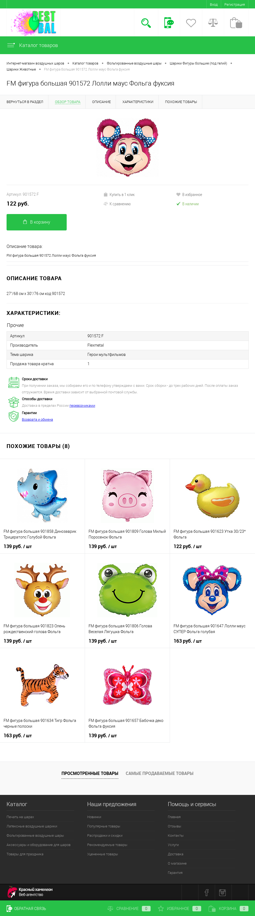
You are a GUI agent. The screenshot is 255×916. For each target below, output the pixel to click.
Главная (174, 817)
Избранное (179, 908)
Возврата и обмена (37, 419)
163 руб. (188, 641)
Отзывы (174, 826)
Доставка (175, 854)
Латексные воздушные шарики (32, 826)
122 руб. (18, 203)
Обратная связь (26, 908)
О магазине (177, 863)
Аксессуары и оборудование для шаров (39, 845)
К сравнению (117, 203)
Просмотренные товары (89, 773)
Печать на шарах (20, 817)
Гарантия (175, 873)
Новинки (94, 817)
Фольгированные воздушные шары (35, 835)
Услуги (173, 845)
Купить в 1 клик (119, 194)
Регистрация (234, 4)
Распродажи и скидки (104, 835)
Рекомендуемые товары (107, 845)
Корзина (228, 908)
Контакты (176, 835)
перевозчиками (82, 405)
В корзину (36, 222)
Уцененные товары (102, 854)
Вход (214, 4)
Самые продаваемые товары (160, 773)
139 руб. (18, 546)
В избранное (189, 194)
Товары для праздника (25, 854)
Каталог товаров (32, 45)
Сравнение (129, 908)
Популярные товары (103, 826)
